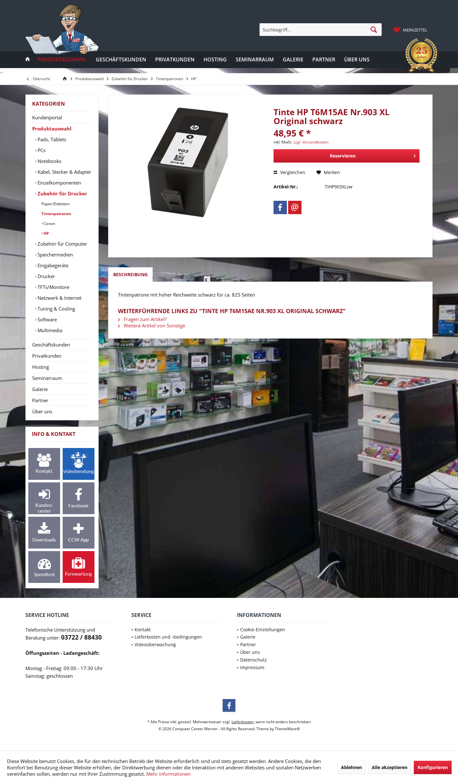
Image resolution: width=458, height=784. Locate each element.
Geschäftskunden (51, 344)
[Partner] (324, 59)
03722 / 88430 (81, 637)
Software (46, 319)
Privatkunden (46, 356)
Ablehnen (351, 767)
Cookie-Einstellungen (262, 629)
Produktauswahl (52, 128)
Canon (49, 223)
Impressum (252, 667)
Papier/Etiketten (55, 203)
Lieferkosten (242, 721)
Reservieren (373, 155)
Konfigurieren (433, 767)
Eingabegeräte (52, 265)
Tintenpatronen (55, 213)
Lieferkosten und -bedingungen (168, 637)
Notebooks (48, 161)
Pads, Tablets (51, 139)
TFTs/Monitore (52, 287)
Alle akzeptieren (389, 767)
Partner (40, 400)
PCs (40, 150)
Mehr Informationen (168, 774)
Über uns (42, 411)
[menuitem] (411, 29)
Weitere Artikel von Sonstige (151, 325)
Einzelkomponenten (58, 182)
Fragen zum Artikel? (142, 319)
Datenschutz (253, 660)
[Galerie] (293, 59)
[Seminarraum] (254, 59)
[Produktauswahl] (62, 59)
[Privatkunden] (175, 59)
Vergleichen (289, 172)
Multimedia (49, 330)
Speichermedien (54, 254)
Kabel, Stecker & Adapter (63, 172)
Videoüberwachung (155, 644)
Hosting (40, 367)
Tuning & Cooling (55, 308)
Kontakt (143, 629)
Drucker (45, 276)
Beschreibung (130, 274)
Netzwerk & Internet (58, 298)
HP (46, 233)
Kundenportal (47, 117)
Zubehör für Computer (61, 244)
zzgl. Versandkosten (311, 142)
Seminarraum (47, 378)
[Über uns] (357, 59)
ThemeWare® (287, 729)
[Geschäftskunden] (121, 59)
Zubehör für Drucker (61, 193)
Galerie (40, 389)
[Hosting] (215, 59)
